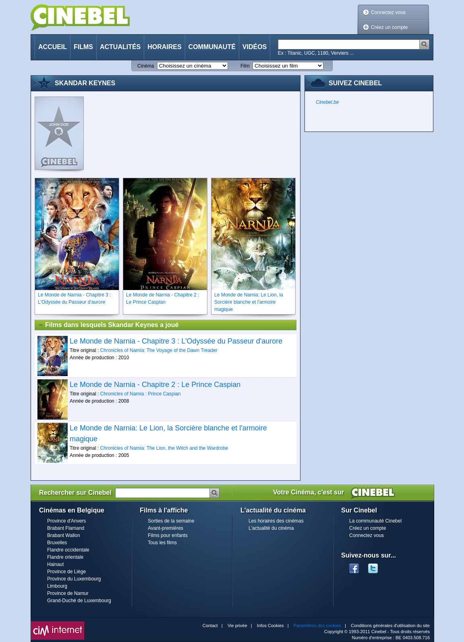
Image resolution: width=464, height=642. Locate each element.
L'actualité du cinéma (271, 528)
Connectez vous (388, 12)
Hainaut (55, 564)
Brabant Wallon (63, 535)
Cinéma (145, 66)
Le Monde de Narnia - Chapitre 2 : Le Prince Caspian (155, 385)
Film (245, 66)
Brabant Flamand (65, 528)
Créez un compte (389, 27)
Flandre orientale (65, 557)
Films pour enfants (168, 535)
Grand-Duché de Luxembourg (79, 600)
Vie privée (237, 625)
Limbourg (57, 586)
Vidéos (254, 46)
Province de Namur (68, 593)
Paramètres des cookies (317, 625)
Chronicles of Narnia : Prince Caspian (140, 394)
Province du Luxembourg (74, 579)
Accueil (52, 46)
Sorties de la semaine (171, 521)
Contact (210, 625)
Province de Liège (66, 571)
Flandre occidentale (68, 550)
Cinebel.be (327, 102)
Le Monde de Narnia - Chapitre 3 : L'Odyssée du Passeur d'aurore (176, 341)
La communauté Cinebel (375, 521)
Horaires (164, 46)
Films (83, 46)
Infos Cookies (270, 625)
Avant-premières (165, 528)
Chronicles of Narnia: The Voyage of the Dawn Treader (159, 350)
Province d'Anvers (66, 521)
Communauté (212, 46)
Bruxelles (57, 542)
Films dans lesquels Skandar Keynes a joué (108, 325)
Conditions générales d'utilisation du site (390, 625)
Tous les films (162, 542)
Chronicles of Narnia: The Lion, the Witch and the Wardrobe (164, 448)
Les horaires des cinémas (276, 521)
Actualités (120, 46)
